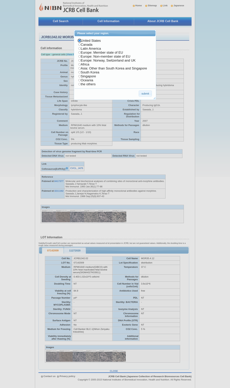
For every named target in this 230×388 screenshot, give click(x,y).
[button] (145, 93)
